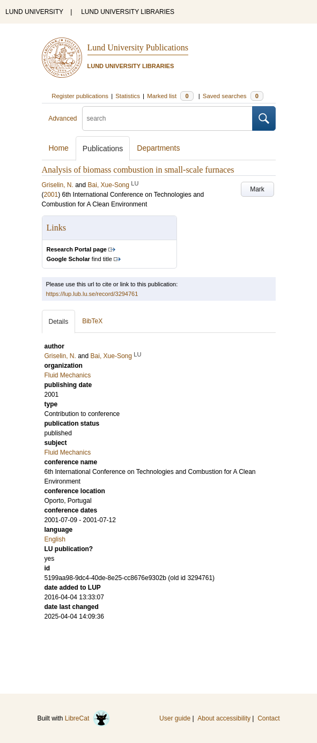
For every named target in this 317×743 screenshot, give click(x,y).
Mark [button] (257, 189)
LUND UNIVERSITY (34, 12)
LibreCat (87, 718)
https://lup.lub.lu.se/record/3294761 (92, 294)
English (55, 539)
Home (59, 148)
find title (79, 259)
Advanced (62, 118)
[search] (167, 118)
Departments (158, 148)
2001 (51, 194)
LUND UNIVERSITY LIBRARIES (127, 12)
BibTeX (92, 321)
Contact (268, 718)
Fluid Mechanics (68, 452)
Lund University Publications (137, 47)
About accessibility (223, 718)
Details (59, 321)
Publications (103, 148)
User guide (174, 718)
